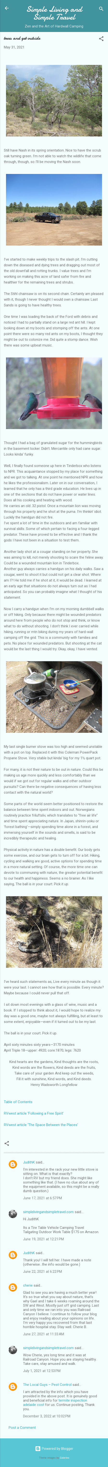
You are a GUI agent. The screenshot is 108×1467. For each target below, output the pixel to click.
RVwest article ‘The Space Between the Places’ (41, 1125)
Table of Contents (18, 1102)
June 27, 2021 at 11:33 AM (43, 1334)
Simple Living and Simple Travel (54, 13)
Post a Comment (22, 1427)
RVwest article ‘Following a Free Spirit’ (34, 1113)
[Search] (101, 9)
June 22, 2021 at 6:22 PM (42, 1271)
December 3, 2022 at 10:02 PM (46, 1416)
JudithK (29, 1162)
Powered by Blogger (54, 1448)
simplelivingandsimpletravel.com (48, 1212)
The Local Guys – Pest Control (47, 1385)
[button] (101, 39)
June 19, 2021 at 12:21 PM (43, 1239)
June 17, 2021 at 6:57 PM (42, 1198)
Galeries (64, 1457)
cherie (28, 1285)
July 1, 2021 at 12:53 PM (41, 1371)
